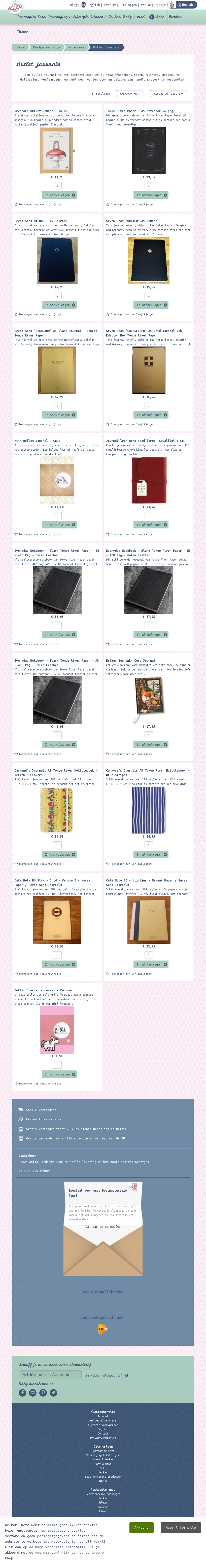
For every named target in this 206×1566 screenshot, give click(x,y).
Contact (103, 1433)
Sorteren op (130, 93)
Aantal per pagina (168, 93)
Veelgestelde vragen (103, 1420)
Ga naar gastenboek (34, 1170)
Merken (175, 17)
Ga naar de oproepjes (103, 1226)
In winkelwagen (57, 195)
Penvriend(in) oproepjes (103, 1493)
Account (103, 1416)
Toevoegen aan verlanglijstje (40, 204)
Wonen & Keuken (105, 17)
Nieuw (22, 31)
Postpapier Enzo (31, 17)
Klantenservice (103, 1411)
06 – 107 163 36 (103, 1532)
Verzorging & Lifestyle (68, 17)
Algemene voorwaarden (103, 1424)
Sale (160, 17)
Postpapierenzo (103, 1489)
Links (103, 1511)
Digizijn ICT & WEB (176, 1561)
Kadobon (103, 1507)
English (103, 1429)
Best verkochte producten (103, 1476)
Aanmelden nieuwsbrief (103, 1375)
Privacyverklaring (103, 1437)
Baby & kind (134, 17)
